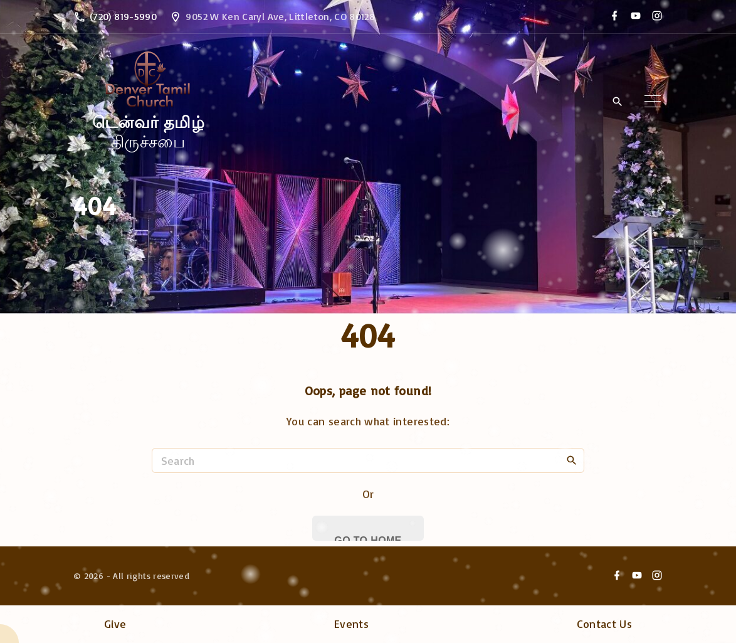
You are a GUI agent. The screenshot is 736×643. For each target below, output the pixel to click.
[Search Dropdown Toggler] (617, 102)
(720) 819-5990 (123, 16)
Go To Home (367, 538)
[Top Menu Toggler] (652, 101)
